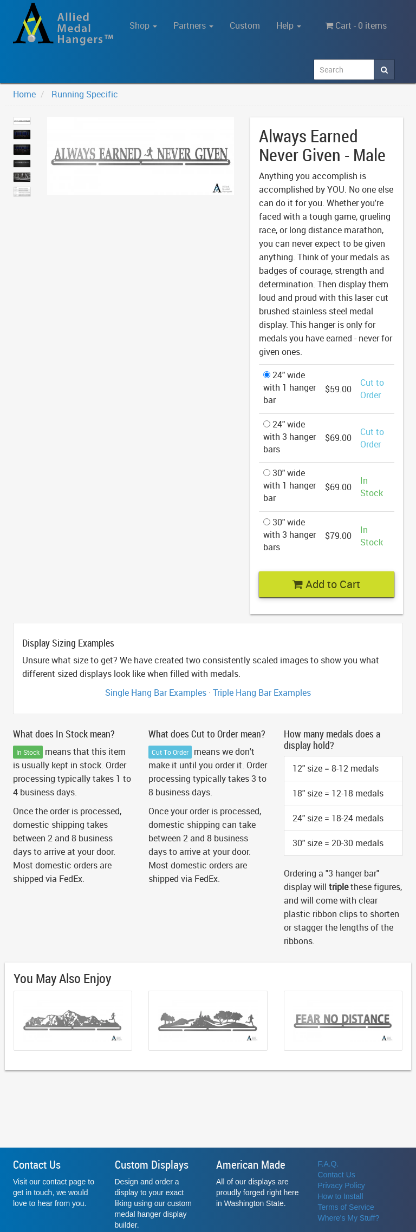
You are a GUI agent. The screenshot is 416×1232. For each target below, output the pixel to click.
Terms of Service (346, 1207)
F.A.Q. (328, 1163)
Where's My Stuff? (349, 1218)
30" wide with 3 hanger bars (289, 534)
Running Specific (84, 94)
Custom (245, 25)
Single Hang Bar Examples (155, 693)
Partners (193, 25)
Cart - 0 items (356, 25)
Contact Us (336, 1174)
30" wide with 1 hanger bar (289, 485)
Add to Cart (326, 584)
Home (24, 94)
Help (288, 25)
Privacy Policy (341, 1185)
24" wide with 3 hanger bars (289, 436)
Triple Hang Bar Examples (262, 693)
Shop (143, 25)
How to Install (340, 1196)
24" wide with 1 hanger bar (289, 387)
